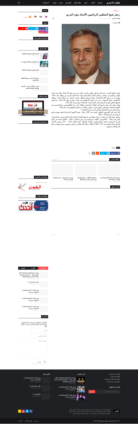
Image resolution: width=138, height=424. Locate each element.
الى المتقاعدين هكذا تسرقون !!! (30, 62)
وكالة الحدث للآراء (115, 377)
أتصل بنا (20, 421)
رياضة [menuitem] (61, 3)
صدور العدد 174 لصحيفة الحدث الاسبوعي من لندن (67, 396)
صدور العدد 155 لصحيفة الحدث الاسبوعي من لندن (30, 307)
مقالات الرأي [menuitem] (77, 3)
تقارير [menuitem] (85, 3)
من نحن (36, 421)
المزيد (25, 17)
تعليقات (23, 268)
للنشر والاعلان (28, 421)
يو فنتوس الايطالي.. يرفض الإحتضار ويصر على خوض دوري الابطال (87, 178)
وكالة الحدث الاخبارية (114, 374)
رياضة (116, 10)
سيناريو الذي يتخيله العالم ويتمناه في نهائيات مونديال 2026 (110, 178)
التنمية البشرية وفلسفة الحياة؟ (30, 70)
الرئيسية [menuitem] (100, 3)
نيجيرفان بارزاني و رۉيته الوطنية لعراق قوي (30, 79)
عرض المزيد (54, 159)
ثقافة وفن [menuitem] (68, 3)
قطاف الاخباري (113, 3)
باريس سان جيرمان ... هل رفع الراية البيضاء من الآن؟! (63, 178)
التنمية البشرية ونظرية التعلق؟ (30, 53)
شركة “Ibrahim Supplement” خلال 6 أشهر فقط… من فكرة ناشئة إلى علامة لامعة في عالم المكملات (29, 274)
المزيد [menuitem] (54, 3)
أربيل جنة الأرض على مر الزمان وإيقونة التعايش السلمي (30, 87)
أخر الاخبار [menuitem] (46, 3)
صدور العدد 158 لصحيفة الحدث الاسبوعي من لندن (30, 299)
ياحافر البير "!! (36, 394)
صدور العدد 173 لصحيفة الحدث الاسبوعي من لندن (30, 291)
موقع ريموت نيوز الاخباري (113, 382)
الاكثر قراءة (43, 268)
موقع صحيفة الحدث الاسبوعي (112, 379)
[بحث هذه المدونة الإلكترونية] (107, 391)
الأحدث (33, 268)
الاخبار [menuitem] (93, 3)
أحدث (117, 234)
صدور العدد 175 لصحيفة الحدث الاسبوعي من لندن (67, 388)
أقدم (53, 234)
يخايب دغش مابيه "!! (33, 282)
